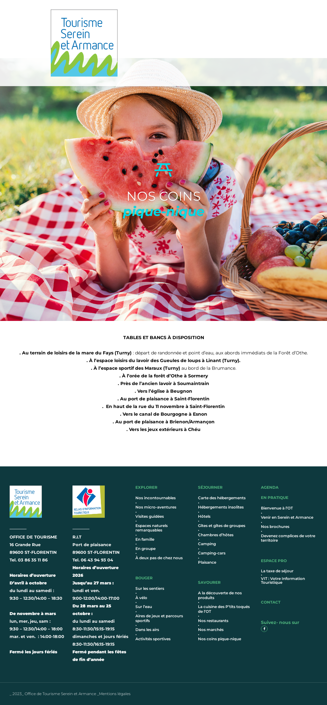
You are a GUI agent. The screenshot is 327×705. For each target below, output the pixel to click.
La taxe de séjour (277, 570)
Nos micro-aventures (155, 507)
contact (270, 602)
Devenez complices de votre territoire (288, 538)
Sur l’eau (143, 606)
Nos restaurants (213, 620)
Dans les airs (147, 629)
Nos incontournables (155, 497)
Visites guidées (149, 516)
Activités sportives (153, 638)
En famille (144, 539)
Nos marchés (211, 629)
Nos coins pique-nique (219, 638)
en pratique (274, 497)
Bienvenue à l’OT (277, 508)
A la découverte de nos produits (220, 595)
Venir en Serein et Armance (287, 517)
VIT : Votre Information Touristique (283, 580)
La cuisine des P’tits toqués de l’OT (224, 608)
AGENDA (269, 487)
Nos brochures (275, 526)
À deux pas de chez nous (159, 557)
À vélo (141, 597)
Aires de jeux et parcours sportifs (159, 618)
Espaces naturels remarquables (151, 527)
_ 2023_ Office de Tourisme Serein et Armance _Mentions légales (70, 693)
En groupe (145, 548)
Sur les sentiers (149, 588)
